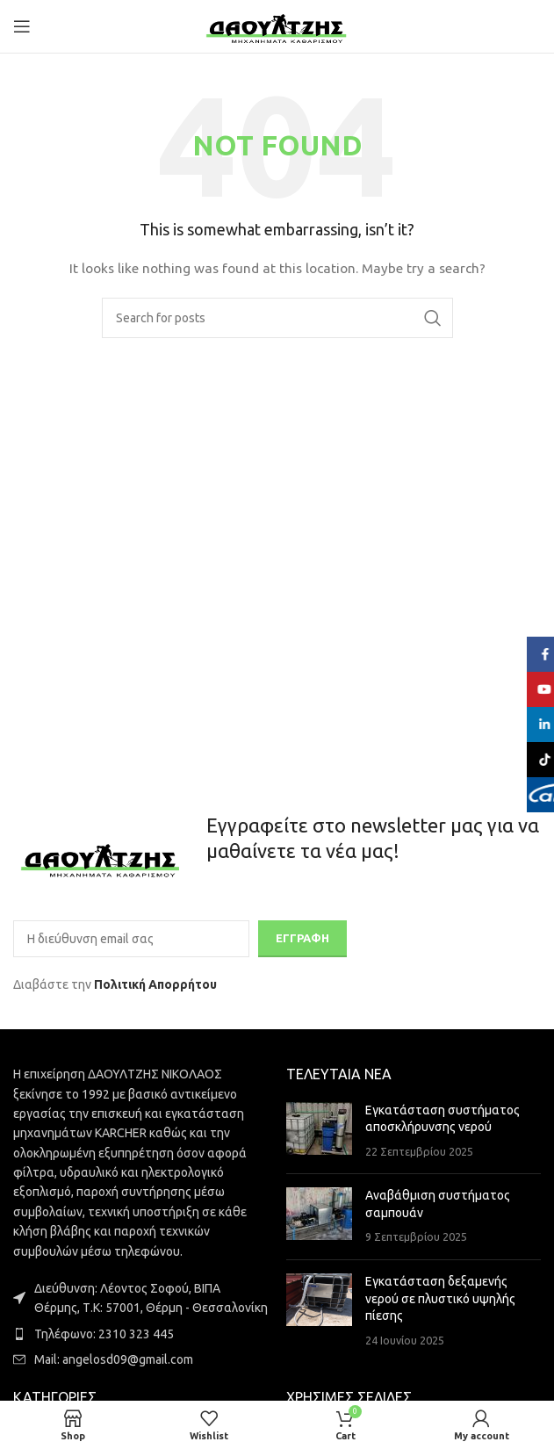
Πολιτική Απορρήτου (155, 984)
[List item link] (141, 1334)
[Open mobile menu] (22, 26)
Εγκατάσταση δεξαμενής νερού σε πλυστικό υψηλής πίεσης (440, 1298)
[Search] (277, 318)
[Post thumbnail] (319, 1131)
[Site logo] (277, 25)
